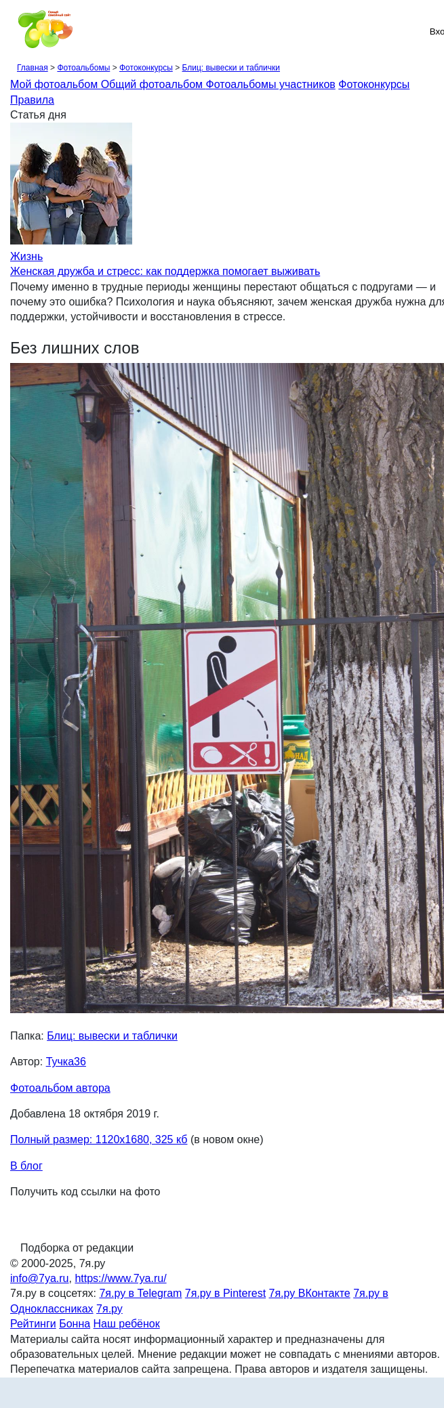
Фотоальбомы (83, 67)
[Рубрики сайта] (14, 31)
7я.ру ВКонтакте (309, 1293)
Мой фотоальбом (55, 84)
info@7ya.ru (39, 1278)
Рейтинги (33, 1323)
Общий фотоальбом (153, 84)
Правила (32, 100)
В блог (26, 1166)
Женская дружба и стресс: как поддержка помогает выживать (165, 271)
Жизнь (26, 256)
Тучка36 (66, 1061)
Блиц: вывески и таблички (231, 67)
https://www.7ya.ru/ (120, 1278)
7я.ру (109, 1309)
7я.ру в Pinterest (225, 1293)
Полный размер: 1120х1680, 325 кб (98, 1139)
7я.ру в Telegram (140, 1293)
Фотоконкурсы (146, 67)
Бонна (74, 1323)
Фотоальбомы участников (271, 84)
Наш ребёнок (127, 1323)
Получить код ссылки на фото (85, 1191)
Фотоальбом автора (60, 1088)
